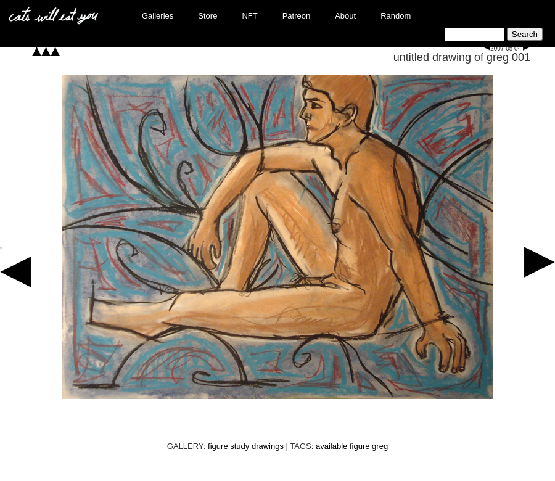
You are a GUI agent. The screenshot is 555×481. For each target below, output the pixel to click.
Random (395, 15)
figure (360, 446)
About (345, 15)
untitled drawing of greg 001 (461, 57)
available (331, 446)
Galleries (157, 15)
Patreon (296, 15)
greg (380, 446)
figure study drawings (246, 446)
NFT (249, 15)
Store (207, 15)
